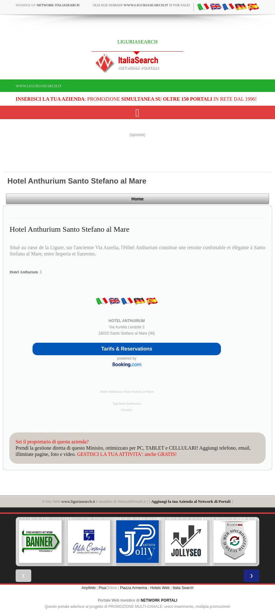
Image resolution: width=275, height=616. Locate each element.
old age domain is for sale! (141, 5)
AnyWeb (89, 588)
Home (138, 198)
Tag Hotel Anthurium (126, 403)
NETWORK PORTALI (159, 600)
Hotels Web (160, 588)
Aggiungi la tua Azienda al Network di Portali (191, 501)
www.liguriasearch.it (39, 86)
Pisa (102, 588)
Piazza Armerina (133, 588)
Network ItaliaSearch (58, 5)
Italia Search (182, 588)
